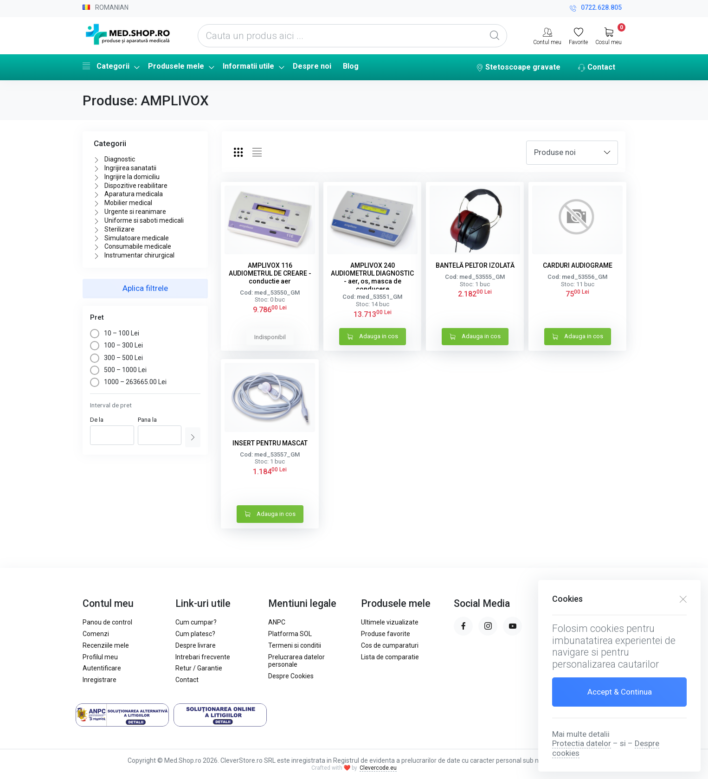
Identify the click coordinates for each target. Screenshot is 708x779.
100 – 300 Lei (116, 345)
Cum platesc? (195, 633)
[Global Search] (494, 35)
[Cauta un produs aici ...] (352, 35)
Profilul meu (100, 657)
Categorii (106, 65)
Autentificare (102, 668)
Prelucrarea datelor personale (296, 661)
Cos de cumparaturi (389, 645)
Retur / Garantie (198, 668)
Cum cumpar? (196, 622)
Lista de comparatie (390, 657)
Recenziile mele (106, 645)
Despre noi (312, 66)
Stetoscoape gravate (518, 67)
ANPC (276, 622)
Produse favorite (385, 633)
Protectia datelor (581, 743)
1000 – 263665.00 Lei (128, 382)
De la (96, 419)
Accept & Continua (619, 691)
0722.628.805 (596, 8)
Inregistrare (99, 679)
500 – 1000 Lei (118, 370)
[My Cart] (608, 35)
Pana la (147, 419)
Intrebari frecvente (202, 657)
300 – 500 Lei (116, 358)
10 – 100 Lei (114, 333)
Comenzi (96, 633)
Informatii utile (248, 66)
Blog (351, 66)
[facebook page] (463, 626)
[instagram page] (487, 626)
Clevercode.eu (378, 768)
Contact (596, 67)
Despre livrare (195, 645)
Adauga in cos (372, 337)
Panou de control (107, 622)
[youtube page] (512, 626)
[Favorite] (578, 35)
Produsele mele (176, 66)
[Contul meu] (547, 35)
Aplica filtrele (145, 288)
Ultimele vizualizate (389, 622)
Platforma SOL (290, 633)
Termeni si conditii (294, 645)
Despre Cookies (291, 676)
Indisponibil (270, 337)
